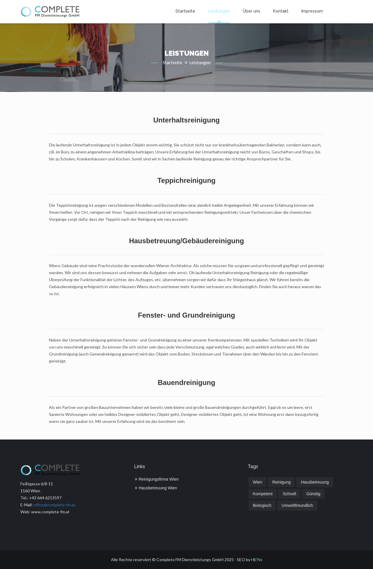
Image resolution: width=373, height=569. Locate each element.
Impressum (312, 11)
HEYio (256, 559)
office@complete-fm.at (54, 504)
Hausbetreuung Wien (156, 488)
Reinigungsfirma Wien (157, 479)
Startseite (185, 11)
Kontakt (280, 11)
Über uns (251, 11)
